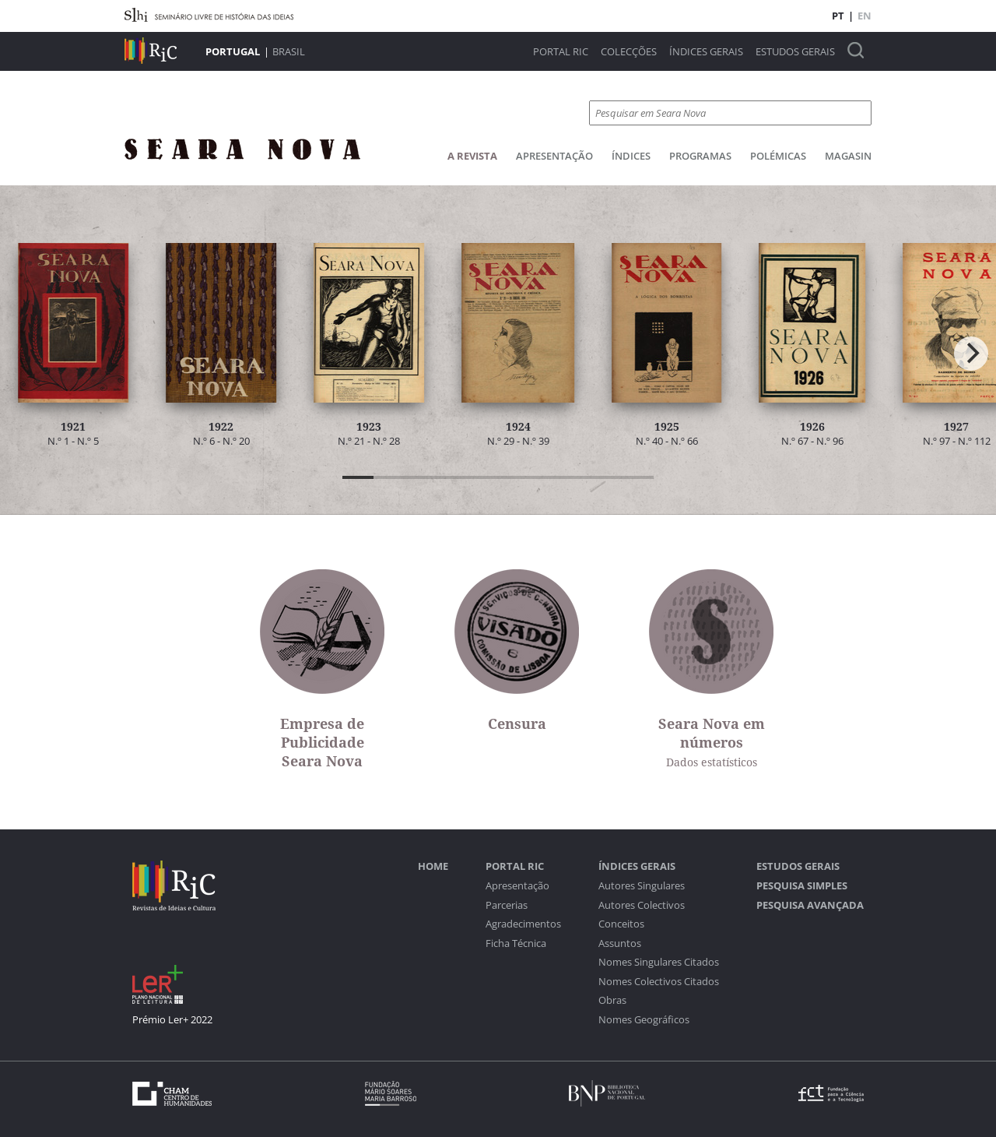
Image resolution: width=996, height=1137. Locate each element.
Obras (612, 1000)
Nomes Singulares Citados (658, 962)
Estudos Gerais (795, 52)
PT (838, 16)
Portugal (232, 51)
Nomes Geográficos (643, 1020)
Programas (700, 156)
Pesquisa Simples (801, 886)
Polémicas (778, 156)
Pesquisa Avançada (810, 905)
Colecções (629, 52)
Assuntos (619, 943)
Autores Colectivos (641, 905)
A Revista (472, 156)
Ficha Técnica (516, 943)
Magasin (848, 156)
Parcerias (507, 905)
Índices (631, 156)
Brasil (288, 51)
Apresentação (554, 156)
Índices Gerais (706, 52)
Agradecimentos (523, 924)
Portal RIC (560, 52)
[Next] (971, 353)
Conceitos (621, 924)
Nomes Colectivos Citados (658, 981)
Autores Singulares (641, 886)
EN (864, 16)
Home (433, 866)
